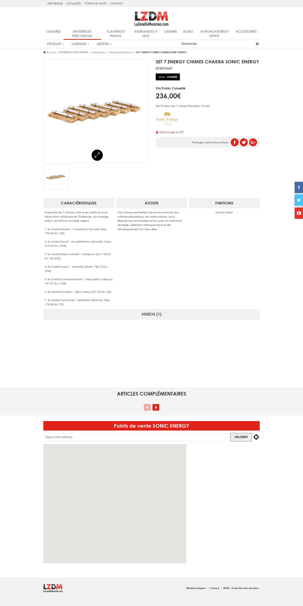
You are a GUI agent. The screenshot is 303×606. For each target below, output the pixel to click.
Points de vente (96, 3)
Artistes (103, 44)
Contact (116, 3)
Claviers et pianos (116, 33)
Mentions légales (196, 588)
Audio (188, 31)
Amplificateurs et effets (214, 33)
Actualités (73, 3)
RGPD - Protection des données (241, 588)
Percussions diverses (120, 52)
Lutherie (170, 31)
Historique (55, 3)
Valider (242, 437)
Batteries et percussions (82, 33)
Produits (54, 44)
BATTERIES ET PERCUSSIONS (74, 52)
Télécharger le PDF (170, 132)
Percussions (98, 52)
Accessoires (246, 31)
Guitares (53, 31)
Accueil (51, 52)
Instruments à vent (145, 33)
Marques (79, 44)
